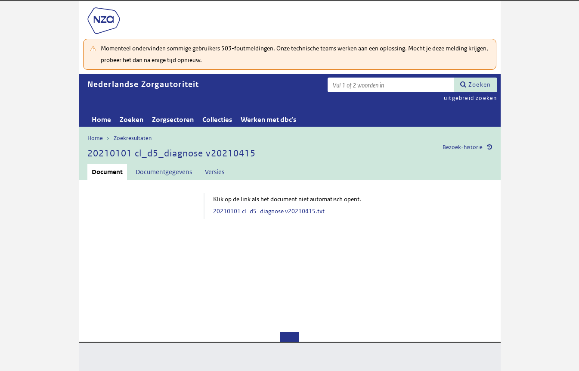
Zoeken (479, 84)
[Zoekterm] (391, 85)
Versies (214, 172)
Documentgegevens (164, 172)
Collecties (217, 119)
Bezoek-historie (463, 147)
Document (107, 172)
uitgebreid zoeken (470, 98)
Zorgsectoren (173, 119)
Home (101, 119)
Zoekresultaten (133, 138)
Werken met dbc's (268, 119)
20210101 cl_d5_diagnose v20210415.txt (269, 211)
